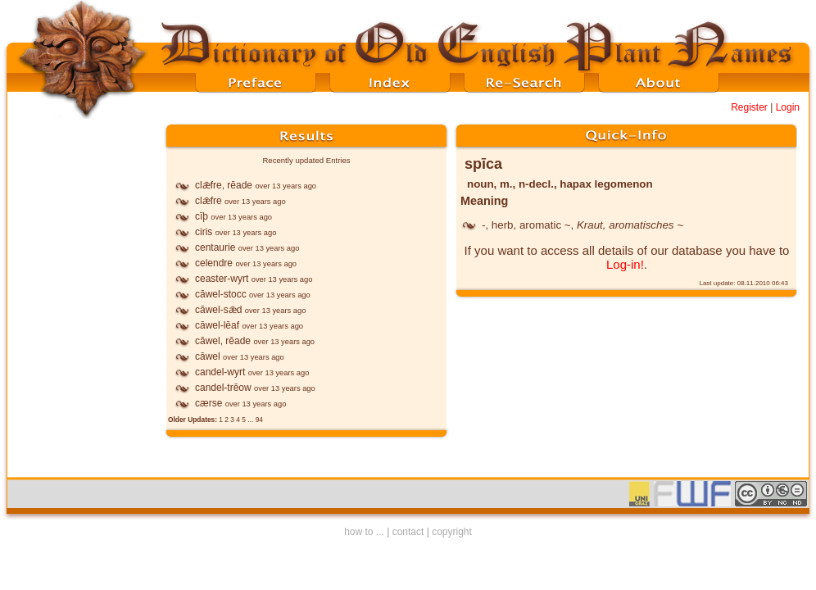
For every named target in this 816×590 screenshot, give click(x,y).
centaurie (215, 247)
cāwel (207, 356)
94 (259, 419)
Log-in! (625, 264)
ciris (203, 232)
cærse (208, 403)
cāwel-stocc (221, 294)
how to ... (364, 532)
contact (408, 532)
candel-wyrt (220, 372)
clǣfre (208, 200)
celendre (214, 263)
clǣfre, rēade (223, 185)
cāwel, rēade (223, 341)
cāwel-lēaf (217, 325)
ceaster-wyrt (221, 278)
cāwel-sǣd (218, 309)
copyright (452, 532)
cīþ (201, 216)
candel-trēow (223, 387)
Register (749, 107)
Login (788, 107)
